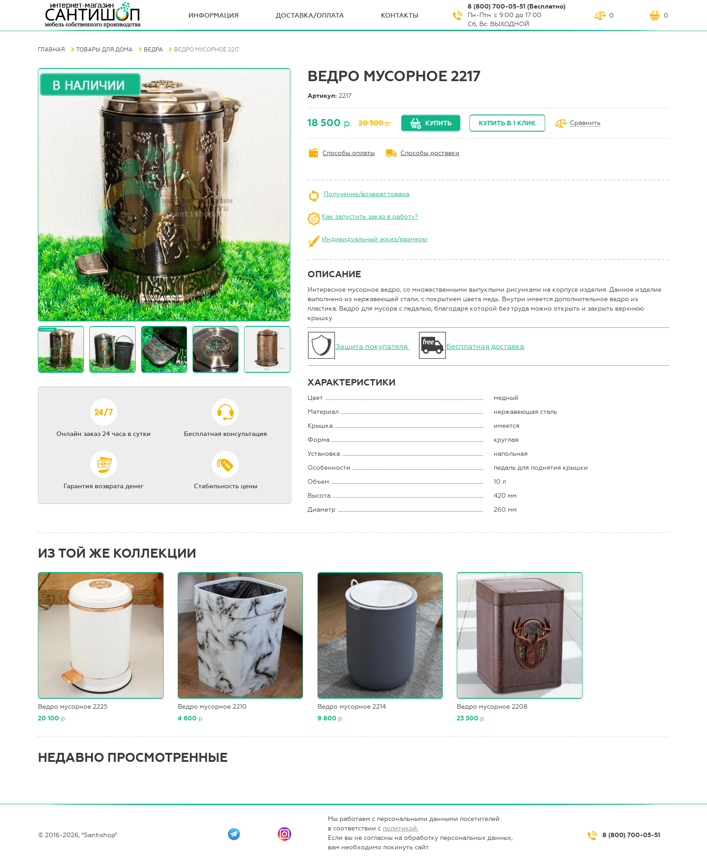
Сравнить (585, 123)
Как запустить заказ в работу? (370, 216)
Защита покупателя (372, 346)
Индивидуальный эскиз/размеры (374, 239)
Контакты (399, 15)
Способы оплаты (348, 153)
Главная (51, 49)
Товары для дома (104, 49)
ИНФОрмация (213, 15)
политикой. (400, 828)
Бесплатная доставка (485, 346)
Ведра (153, 49)
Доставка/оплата (310, 15)
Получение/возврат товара (366, 194)
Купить (438, 123)
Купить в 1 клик (507, 123)
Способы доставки (429, 153)
